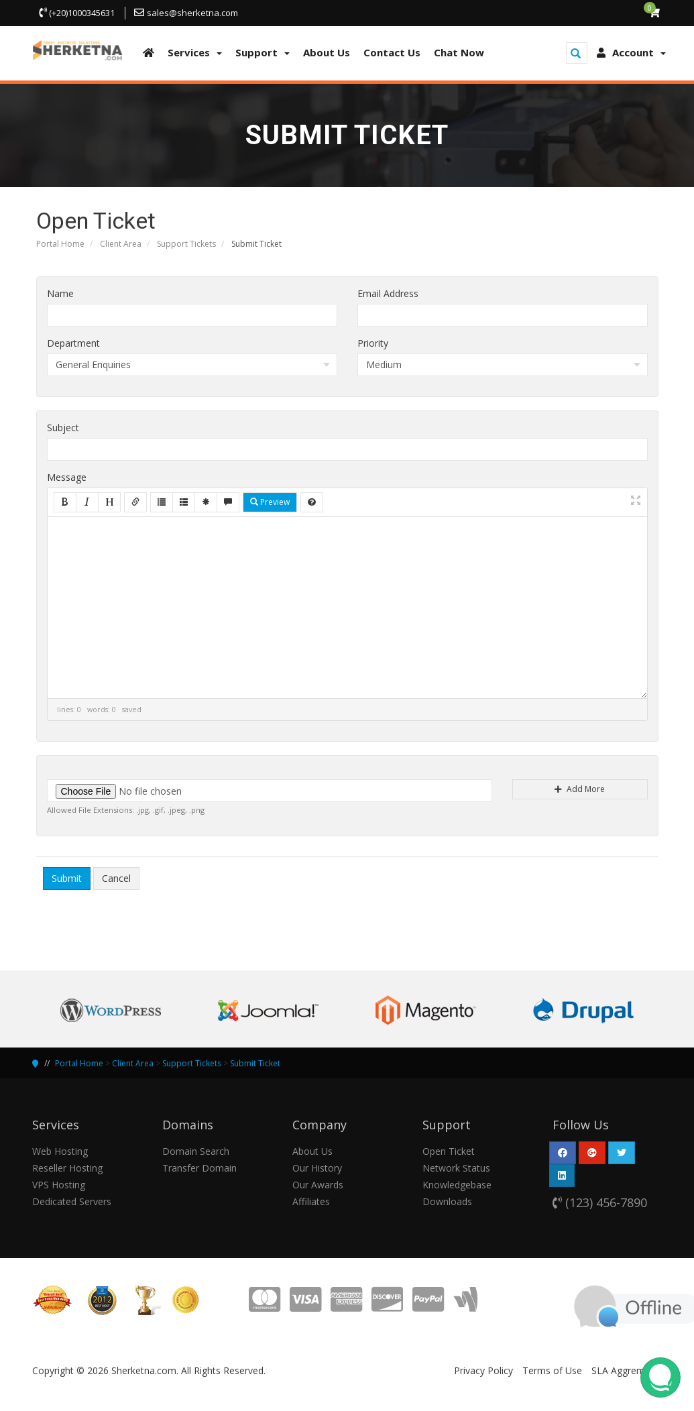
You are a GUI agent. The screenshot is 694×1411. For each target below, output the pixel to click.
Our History (317, 1168)
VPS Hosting (58, 1184)
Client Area (120, 243)
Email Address (387, 293)
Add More (580, 789)
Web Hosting (60, 1151)
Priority (372, 343)
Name (60, 293)
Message (66, 477)
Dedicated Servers (71, 1201)
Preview (270, 502)
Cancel (116, 878)
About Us (312, 1151)
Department (73, 343)
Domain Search (195, 1151)
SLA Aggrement (625, 1370)
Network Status (456, 1168)
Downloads (447, 1201)
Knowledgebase (456, 1184)
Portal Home (60, 243)
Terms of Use (552, 1370)
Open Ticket (448, 1151)
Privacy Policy (483, 1370)
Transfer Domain (199, 1168)
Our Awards (317, 1184)
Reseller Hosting (67, 1168)
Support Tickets (186, 243)
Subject (63, 427)
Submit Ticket (255, 1063)
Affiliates (311, 1201)
